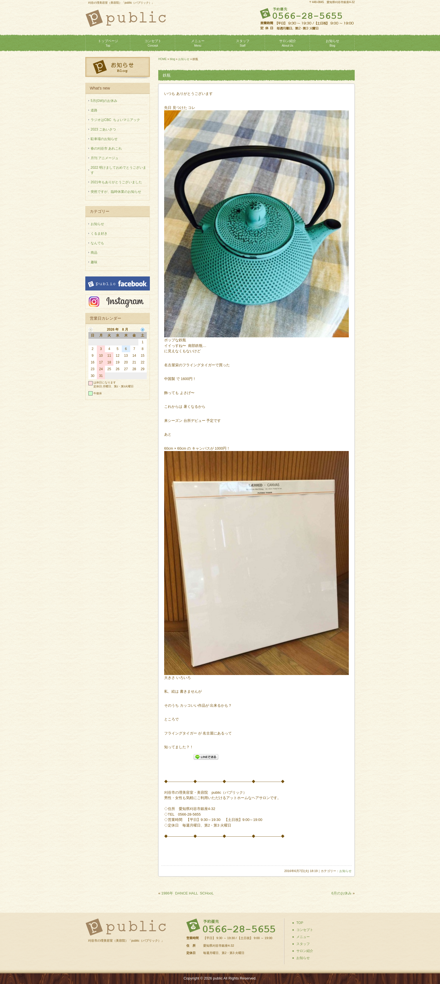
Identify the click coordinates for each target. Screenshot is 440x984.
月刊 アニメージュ (104, 158)
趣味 (94, 262)
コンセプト (153, 43)
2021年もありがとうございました (116, 182)
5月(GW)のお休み (104, 101)
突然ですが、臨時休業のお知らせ (116, 192)
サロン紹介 (287, 43)
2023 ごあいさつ (103, 129)
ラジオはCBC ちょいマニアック (115, 120)
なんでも (97, 243)
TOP (299, 923)
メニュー (198, 43)
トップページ (108, 43)
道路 (94, 110)
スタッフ (242, 43)
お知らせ (332, 43)
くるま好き (99, 233)
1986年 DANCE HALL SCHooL (187, 893)
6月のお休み (341, 893)
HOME (162, 59)
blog (172, 59)
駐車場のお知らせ (104, 139)
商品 (94, 253)
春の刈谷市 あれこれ (106, 148)
